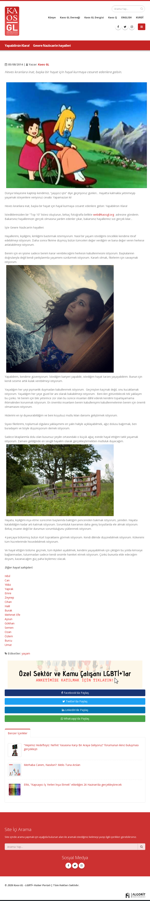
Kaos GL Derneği (70, 17)
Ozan (8, 632)
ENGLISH (126, 17)
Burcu (8, 640)
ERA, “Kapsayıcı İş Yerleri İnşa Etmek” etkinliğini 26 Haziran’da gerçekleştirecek (73, 784)
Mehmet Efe (12, 615)
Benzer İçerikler (17, 733)
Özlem (9, 636)
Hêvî (8, 576)
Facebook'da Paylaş (75, 693)
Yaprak (9, 589)
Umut (8, 645)
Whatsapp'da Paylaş (75, 718)
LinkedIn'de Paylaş (75, 710)
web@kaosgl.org (103, 214)
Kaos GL (43, 64)
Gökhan (9, 623)
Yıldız (8, 584)
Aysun (8, 619)
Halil (7, 606)
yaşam (26, 653)
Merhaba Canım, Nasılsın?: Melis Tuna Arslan (52, 765)
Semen (9, 627)
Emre (8, 593)
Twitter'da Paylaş (75, 701)
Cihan (8, 602)
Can (7, 580)
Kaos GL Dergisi (94, 17)
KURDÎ (139, 17)
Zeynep (9, 597)
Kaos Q (112, 17)
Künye (52, 17)
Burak (8, 610)
